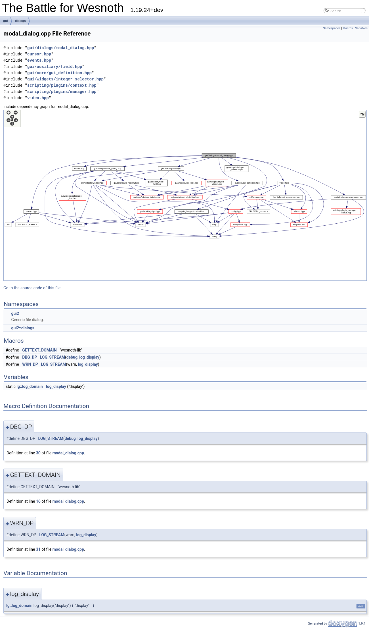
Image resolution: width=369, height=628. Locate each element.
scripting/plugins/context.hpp (62, 85)
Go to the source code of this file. (32, 288)
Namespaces (331, 28)
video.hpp (38, 98)
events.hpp (39, 60)
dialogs (20, 20)
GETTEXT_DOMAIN (39, 350)
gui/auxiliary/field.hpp (54, 66)
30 (38, 453)
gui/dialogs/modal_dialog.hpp (60, 48)
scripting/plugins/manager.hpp (62, 91)
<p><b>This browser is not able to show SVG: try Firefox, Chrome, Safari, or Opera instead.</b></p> (185, 195)
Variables (361, 28)
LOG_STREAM (52, 357)
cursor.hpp (39, 54)
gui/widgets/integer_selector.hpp (65, 79)
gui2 (15, 313)
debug (71, 357)
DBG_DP (29, 357)
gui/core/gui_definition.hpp (59, 73)
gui (5, 20)
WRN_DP (30, 364)
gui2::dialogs (22, 328)
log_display (89, 357)
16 (38, 501)
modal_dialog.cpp (68, 453)
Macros (348, 28)
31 (38, 549)
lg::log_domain (29, 386)
